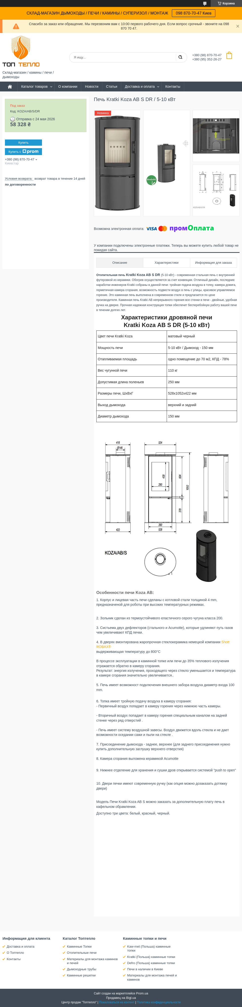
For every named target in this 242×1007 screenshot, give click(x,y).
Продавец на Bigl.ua (121, 998)
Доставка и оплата (140, 86)
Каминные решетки (81, 975)
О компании (67, 86)
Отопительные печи (82, 953)
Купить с (23, 151)
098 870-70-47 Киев (193, 13)
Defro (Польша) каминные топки (151, 963)
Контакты (172, 86)
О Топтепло (15, 953)
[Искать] (180, 57)
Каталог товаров (34, 86)
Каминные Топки (79, 946)
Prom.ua (142, 993)
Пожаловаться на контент (116, 1002)
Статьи (111, 86)
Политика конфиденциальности (159, 1002)
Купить (23, 142)
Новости (91, 86)
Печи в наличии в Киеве (145, 969)
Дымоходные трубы (81, 969)
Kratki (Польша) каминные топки (151, 957)
